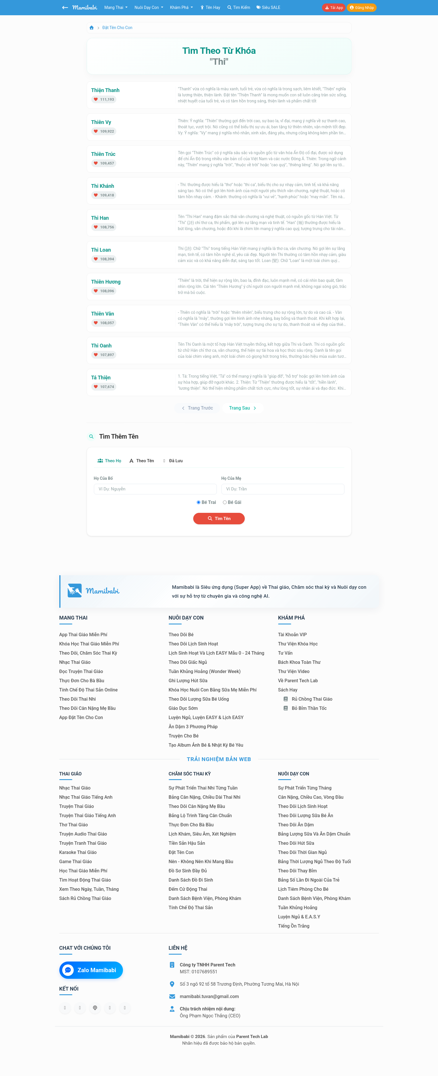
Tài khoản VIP (292, 635)
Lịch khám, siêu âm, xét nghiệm (202, 834)
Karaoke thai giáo (78, 853)
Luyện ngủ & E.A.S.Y (299, 917)
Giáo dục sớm (183, 709)
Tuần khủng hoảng (297, 908)
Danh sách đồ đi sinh (191, 880)
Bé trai (209, 502)
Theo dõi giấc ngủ (188, 663)
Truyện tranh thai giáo (83, 843)
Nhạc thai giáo (75, 663)
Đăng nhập (361, 7)
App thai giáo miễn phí (83, 635)
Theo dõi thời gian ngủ (302, 853)
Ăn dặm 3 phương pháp (193, 727)
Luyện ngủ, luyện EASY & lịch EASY (206, 718)
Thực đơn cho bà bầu (81, 681)
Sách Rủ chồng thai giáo (85, 899)
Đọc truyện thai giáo (81, 672)
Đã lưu (180, 461)
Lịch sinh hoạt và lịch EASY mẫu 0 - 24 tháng (216, 653)
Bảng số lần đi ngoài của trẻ (309, 880)
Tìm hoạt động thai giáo (85, 880)
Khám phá (180, 7)
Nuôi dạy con (147, 7)
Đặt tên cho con (117, 27)
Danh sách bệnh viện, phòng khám (205, 899)
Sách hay (287, 690)
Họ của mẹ (231, 479)
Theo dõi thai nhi (77, 699)
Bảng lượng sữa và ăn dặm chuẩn (314, 834)
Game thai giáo (75, 862)
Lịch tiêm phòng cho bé (303, 889)
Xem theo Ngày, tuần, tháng (89, 889)
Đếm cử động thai (188, 889)
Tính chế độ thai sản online (88, 690)
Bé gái (234, 502)
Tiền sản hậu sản (187, 843)
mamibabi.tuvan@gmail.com (209, 997)
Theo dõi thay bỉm (297, 871)
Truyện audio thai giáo (83, 834)
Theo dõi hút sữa (296, 843)
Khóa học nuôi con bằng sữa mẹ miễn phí (213, 690)
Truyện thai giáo (76, 807)
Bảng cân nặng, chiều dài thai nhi (204, 797)
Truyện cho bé (184, 736)
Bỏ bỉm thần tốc (305, 709)
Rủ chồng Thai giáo (308, 699)
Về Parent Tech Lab (298, 681)
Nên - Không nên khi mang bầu (201, 862)
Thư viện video (294, 672)
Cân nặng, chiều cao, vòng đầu (311, 797)
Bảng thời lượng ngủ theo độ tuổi (314, 862)
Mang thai (114, 7)
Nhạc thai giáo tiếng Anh (86, 797)
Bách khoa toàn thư (299, 663)
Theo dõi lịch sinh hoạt (193, 644)
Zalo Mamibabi (89, 970)
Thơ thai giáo (73, 825)
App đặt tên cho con (81, 718)
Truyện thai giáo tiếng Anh (87, 816)
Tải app (334, 7)
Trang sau (243, 408)
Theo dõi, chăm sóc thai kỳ (88, 653)
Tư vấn (285, 653)
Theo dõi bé (181, 635)
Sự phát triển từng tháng (305, 788)
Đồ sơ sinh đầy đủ (188, 871)
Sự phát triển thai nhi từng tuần (203, 788)
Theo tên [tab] (146, 461)
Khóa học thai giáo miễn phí (89, 644)
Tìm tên (219, 518)
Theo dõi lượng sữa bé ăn (305, 816)
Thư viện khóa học (298, 644)
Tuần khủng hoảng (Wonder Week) (205, 672)
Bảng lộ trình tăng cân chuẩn (200, 816)
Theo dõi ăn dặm (296, 825)
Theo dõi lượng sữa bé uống (199, 699)
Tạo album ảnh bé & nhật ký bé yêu (206, 745)
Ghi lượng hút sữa (188, 681)
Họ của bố (103, 479)
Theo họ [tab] (111, 461)
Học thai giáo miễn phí (83, 871)
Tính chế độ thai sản (191, 908)
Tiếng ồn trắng (294, 926)
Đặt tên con (181, 853)
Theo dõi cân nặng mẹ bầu (87, 709)
